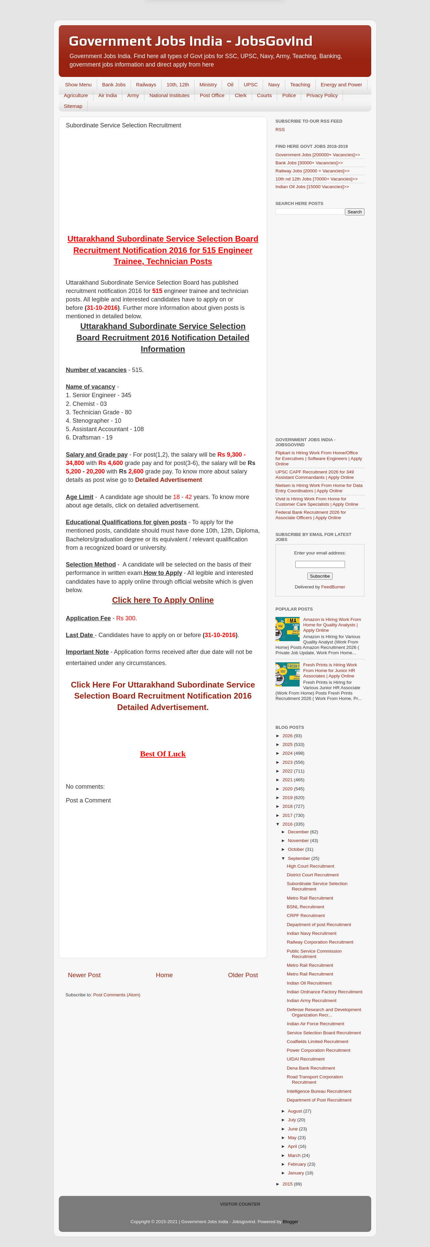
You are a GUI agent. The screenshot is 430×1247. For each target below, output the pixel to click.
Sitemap (73, 106)
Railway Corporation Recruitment (320, 942)
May (293, 1137)
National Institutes (169, 95)
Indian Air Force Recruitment (315, 1023)
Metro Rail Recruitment (310, 898)
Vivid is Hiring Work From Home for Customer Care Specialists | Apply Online (316, 501)
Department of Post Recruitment (319, 1100)
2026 (288, 735)
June (293, 1128)
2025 (288, 744)
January (296, 1172)
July (292, 1119)
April (293, 1146)
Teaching (300, 84)
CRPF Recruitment (306, 915)
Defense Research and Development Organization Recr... (324, 1012)
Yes (250, 31)
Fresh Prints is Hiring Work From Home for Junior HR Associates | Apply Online (330, 670)
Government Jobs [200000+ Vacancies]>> (317, 154)
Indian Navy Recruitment (312, 933)
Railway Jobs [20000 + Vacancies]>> (312, 170)
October (296, 849)
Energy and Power (341, 84)
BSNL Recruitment (305, 906)
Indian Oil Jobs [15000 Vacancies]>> (312, 186)
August (295, 1111)
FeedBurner (333, 586)
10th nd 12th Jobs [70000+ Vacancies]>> (316, 178)
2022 (288, 771)
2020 (288, 788)
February (297, 1164)
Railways (146, 84)
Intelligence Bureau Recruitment (319, 1091)
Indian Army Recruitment (312, 1000)
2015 (288, 1184)
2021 (288, 779)
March (295, 1155)
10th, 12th (178, 84)
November (299, 840)
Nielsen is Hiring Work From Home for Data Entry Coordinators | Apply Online (318, 488)
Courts (264, 95)
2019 (288, 797)
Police (289, 95)
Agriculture (76, 95)
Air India (107, 95)
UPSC (251, 84)
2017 (288, 815)
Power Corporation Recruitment (318, 1050)
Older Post (243, 975)
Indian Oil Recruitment (309, 983)
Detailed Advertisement (168, 479)
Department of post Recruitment (319, 924)
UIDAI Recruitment (306, 1059)
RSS (280, 129)
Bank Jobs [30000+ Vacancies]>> (309, 162)
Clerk (241, 95)
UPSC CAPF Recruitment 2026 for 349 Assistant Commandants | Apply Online (314, 474)
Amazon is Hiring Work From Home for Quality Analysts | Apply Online (332, 625)
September (299, 858)
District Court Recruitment (313, 874)
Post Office (212, 95)
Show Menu (78, 84)
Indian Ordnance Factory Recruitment (324, 991)
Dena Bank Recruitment (311, 1068)
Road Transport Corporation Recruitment (315, 1079)
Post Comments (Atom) (116, 994)
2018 (288, 806)
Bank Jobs (114, 84)
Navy (274, 84)
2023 (288, 762)
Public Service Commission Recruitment (314, 954)
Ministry (208, 84)
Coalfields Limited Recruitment (317, 1041)
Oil (230, 84)
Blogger (290, 1221)
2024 (288, 753)
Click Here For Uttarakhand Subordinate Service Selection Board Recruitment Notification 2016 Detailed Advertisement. (163, 696)
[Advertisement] (163, 183)
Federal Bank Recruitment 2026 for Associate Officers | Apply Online (310, 515)
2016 (288, 824)
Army (133, 95)
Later (182, 31)
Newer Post (84, 975)
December (299, 831)
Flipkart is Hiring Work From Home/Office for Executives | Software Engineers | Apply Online (318, 458)
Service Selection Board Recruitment (324, 1032)
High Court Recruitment (310, 866)
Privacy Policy (322, 95)
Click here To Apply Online (163, 600)
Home (164, 975)
